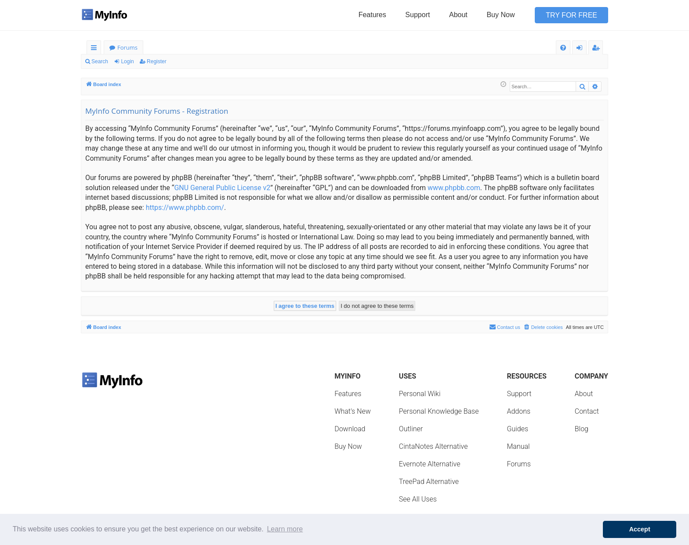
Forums (127, 47)
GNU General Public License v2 (222, 188)
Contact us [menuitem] (504, 327)
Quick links (96, 48)
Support (417, 14)
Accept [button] (639, 529)
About (458, 14)
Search (99, 61)
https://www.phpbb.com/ (185, 207)
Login (127, 61)
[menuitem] (563, 47)
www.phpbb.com (454, 188)
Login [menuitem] (581, 48)
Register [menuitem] (597, 48)
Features (372, 14)
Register (157, 61)
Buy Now (500, 14)
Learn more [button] (285, 529)
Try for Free (571, 15)
